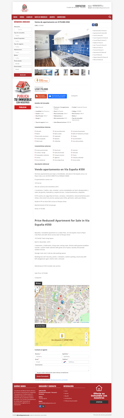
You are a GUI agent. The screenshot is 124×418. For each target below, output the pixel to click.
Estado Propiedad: (19, 38)
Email (37, 359)
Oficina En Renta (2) (98, 59)
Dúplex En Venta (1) (98, 43)
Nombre (38, 354)
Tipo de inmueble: (19, 33)
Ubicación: (17, 26)
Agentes (52, 17)
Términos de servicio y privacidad (59, 380)
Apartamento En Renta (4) (99, 52)
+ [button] (37, 288)
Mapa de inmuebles (41, 17)
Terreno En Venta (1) (98, 50)
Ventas (22, 17)
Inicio (15, 17)
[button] (87, 29)
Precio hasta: (17, 66)
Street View (43, 80)
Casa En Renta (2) (97, 55)
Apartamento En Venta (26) (100, 33)
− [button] (37, 290)
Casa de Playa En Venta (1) (99, 40)
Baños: (16, 55)
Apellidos (65, 354)
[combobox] (23, 35)
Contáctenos (61, 17)
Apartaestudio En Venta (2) (99, 30)
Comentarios (38, 365)
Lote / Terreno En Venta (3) (99, 45)
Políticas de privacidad (70, 401)
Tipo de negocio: (18, 44)
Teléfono (65, 359)
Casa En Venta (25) (98, 35)
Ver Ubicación (56, 340)
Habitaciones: (18, 49)
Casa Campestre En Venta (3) (100, 38)
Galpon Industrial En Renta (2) (100, 57)
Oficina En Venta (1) (98, 47)
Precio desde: (18, 61)
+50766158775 (97, 5)
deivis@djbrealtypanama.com (47, 403)
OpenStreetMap (85, 322)
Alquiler (29, 17)
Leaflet (74, 322)
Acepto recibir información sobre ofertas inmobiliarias (52, 372)
